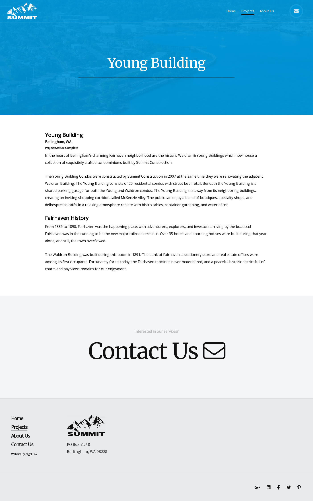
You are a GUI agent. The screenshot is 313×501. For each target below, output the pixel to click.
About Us (267, 11)
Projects (247, 11)
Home (231, 11)
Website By (18, 454)
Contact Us (156, 351)
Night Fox (31, 454)
